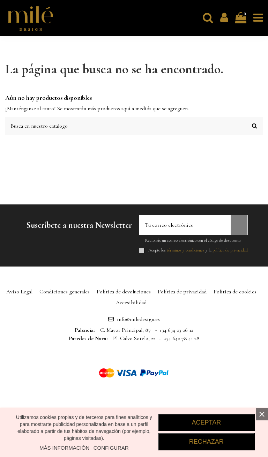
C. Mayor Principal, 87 (125, 330)
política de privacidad (230, 250)
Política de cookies (235, 291)
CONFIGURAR (111, 448)
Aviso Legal (19, 291)
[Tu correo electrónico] (185, 225)
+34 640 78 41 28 (182, 338)
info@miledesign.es (138, 319)
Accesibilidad (131, 302)
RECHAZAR (206, 441)
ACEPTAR (206, 422)
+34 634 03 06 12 (176, 330)
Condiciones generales (64, 291)
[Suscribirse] (239, 225)
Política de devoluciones (124, 291)
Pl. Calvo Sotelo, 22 (134, 338)
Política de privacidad (182, 291)
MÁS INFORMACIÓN (64, 448)
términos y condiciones (185, 250)
